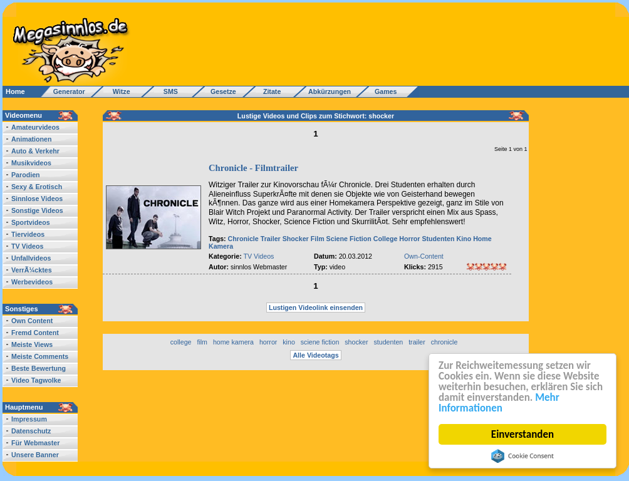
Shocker (296, 238)
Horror (409, 238)
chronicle (444, 342)
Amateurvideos (35, 127)
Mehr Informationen (499, 403)
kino (289, 342)
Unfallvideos (31, 258)
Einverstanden (522, 434)
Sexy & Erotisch (36, 186)
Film (318, 238)
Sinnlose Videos (37, 198)
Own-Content (424, 256)
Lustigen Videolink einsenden (316, 307)
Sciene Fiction (349, 238)
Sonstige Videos (37, 210)
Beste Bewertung (38, 368)
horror (268, 342)
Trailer (271, 238)
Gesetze (221, 91)
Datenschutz (31, 431)
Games (384, 91)
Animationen (31, 139)
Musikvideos (31, 163)
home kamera (233, 342)
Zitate (269, 91)
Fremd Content (35, 332)
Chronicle (243, 238)
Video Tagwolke (36, 380)
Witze (117, 91)
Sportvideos (30, 222)
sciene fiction (320, 342)
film (202, 342)
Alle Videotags (315, 355)
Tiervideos (27, 234)
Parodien (25, 174)
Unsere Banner (35, 454)
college (181, 342)
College (385, 238)
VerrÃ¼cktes (31, 270)
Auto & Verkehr (35, 151)
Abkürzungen (329, 91)
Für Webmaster (35, 443)
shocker (356, 342)
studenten (388, 342)
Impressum (29, 419)
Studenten (438, 238)
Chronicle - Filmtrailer (253, 168)
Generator (63, 91)
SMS (167, 91)
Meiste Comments (39, 356)
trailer (416, 342)
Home (15, 91)
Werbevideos (32, 282)
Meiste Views (32, 344)
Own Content (32, 320)
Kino (464, 238)
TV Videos (27, 246)
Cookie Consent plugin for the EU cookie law (522, 456)
